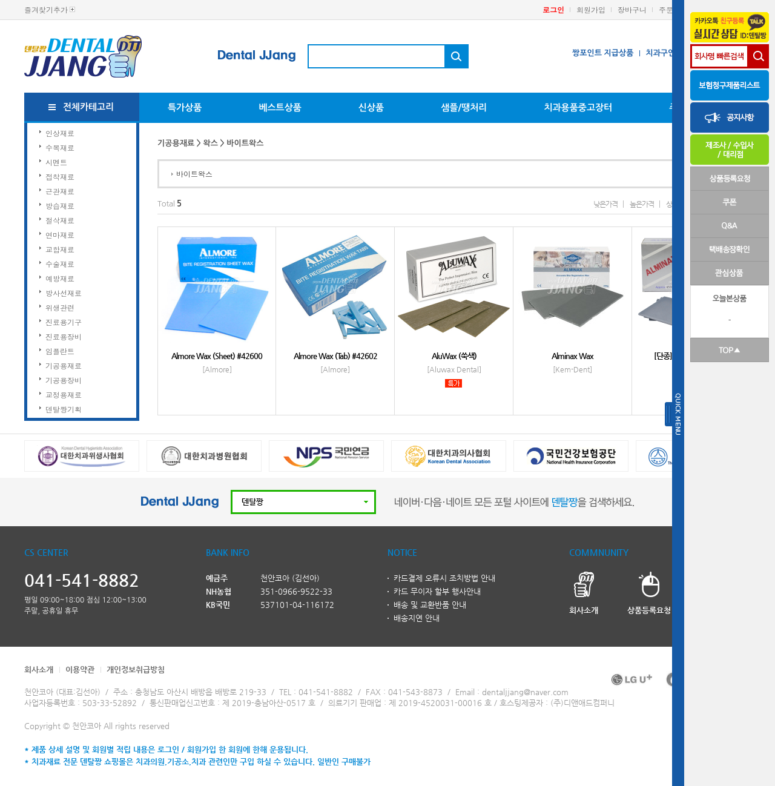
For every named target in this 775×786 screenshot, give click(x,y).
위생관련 (59, 307)
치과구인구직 (667, 53)
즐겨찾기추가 (46, 9)
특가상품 (185, 107)
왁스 (210, 143)
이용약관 (79, 669)
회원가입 (590, 9)
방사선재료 (63, 293)
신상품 (371, 107)
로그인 (553, 9)
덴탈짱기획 (63, 409)
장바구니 (632, 9)
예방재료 (59, 278)
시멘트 (56, 162)
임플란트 (59, 351)
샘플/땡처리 (464, 107)
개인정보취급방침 (136, 669)
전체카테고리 (88, 106)
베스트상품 (280, 107)
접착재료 (59, 176)
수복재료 (59, 147)
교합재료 (59, 249)
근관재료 (59, 191)
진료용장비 (63, 336)
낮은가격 (605, 204)
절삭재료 (59, 220)
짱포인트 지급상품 (602, 53)
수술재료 (59, 264)
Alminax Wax (572, 356)
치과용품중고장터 (578, 107)
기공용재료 (63, 365)
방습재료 (59, 205)
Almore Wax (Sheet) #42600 (216, 356)
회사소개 (38, 669)
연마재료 (59, 235)
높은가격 (642, 204)
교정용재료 (63, 394)
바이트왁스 (194, 173)
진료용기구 (63, 322)
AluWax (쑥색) (454, 356)
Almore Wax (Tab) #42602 (335, 356)
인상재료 (59, 133)
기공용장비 (63, 380)
